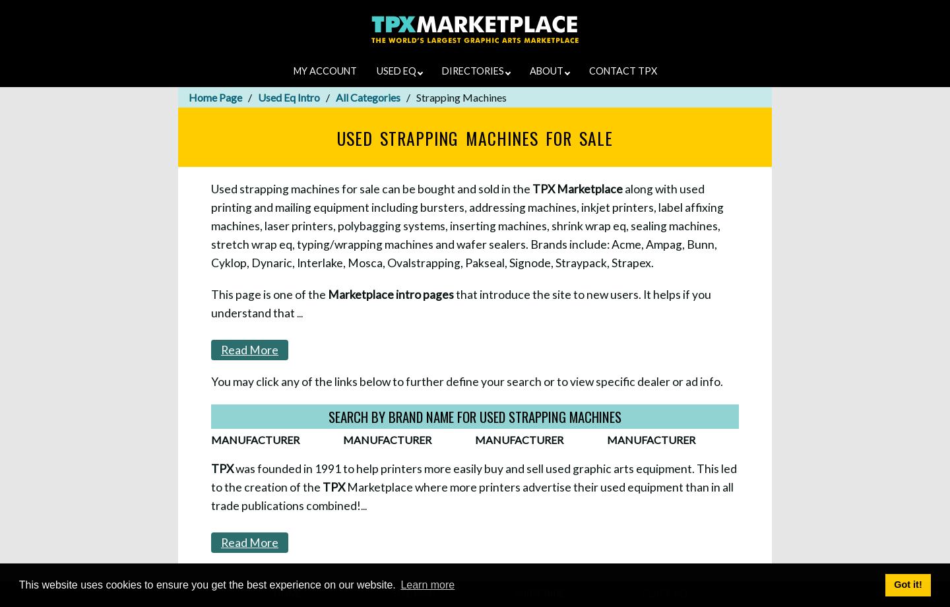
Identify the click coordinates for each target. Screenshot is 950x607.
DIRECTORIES (476, 71)
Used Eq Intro (289, 97)
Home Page (215, 97)
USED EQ (400, 71)
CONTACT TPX (623, 71)
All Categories (368, 97)
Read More (249, 350)
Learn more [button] (427, 585)
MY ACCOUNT (325, 71)
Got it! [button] (908, 584)
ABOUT (550, 71)
